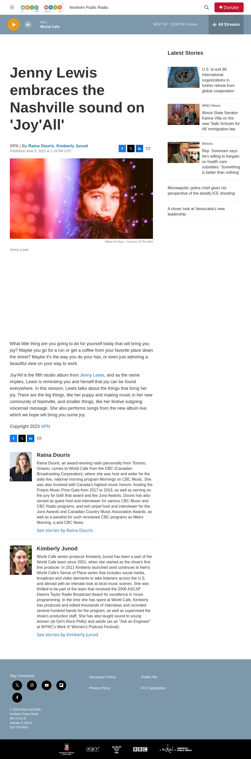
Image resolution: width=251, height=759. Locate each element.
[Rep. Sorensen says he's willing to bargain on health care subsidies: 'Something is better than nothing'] (184, 152)
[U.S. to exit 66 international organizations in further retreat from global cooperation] (184, 77)
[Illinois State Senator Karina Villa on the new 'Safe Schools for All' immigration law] (184, 114)
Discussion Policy (102, 677)
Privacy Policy (99, 688)
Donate (231, 7)
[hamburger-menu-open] (12, 7)
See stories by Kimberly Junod (67, 634)
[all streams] (226, 24)
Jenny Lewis (92, 375)
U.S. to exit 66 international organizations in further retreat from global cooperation (218, 80)
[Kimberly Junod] (21, 560)
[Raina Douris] (21, 466)
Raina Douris (41, 146)
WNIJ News (211, 106)
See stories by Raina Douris (65, 530)
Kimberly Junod (72, 146)
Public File (149, 677)
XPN (45, 426)
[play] (13, 24)
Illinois (207, 144)
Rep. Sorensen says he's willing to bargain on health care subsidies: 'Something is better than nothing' (221, 162)
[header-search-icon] (206, 7)
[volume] (28, 24)
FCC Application (153, 688)
